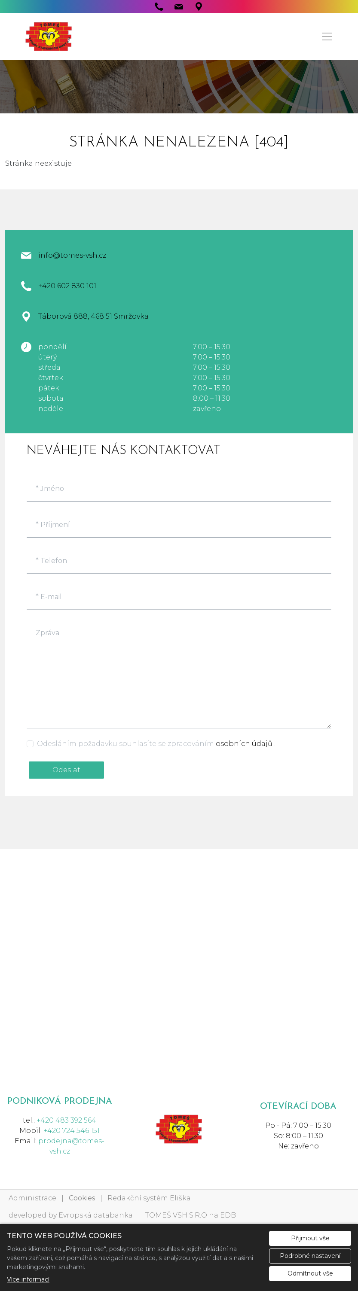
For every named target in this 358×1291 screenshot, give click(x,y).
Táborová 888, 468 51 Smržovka (93, 316)
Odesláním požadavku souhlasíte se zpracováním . (156, 744)
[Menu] (327, 36)
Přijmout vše (310, 1238)
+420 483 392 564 (66, 1120)
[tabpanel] (179, 87)
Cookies (82, 1198)
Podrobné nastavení (310, 1256)
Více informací (28, 1279)
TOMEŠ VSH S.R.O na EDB (190, 1215)
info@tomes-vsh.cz (72, 255)
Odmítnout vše (310, 1273)
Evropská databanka (95, 1215)
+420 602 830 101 (67, 286)
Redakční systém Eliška (149, 1198)
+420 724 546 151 (71, 1131)
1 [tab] (179, 104)
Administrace (32, 1198)
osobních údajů (245, 744)
